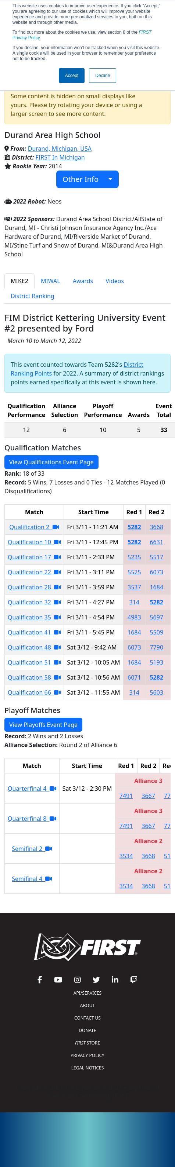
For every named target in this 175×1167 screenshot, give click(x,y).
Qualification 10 (34, 542)
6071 (134, 677)
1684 (156, 587)
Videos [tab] (115, 281)
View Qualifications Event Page (51, 462)
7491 (126, 796)
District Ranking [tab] (32, 296)
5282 (134, 527)
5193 (156, 662)
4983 (134, 617)
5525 (134, 572)
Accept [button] (72, 75)
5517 (156, 557)
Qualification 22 (34, 572)
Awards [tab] (83, 281)
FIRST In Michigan (60, 157)
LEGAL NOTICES (87, 1068)
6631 (156, 542)
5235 (134, 557)
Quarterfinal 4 (32, 788)
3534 (126, 856)
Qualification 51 (34, 662)
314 (134, 602)
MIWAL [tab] (50, 281)
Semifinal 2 (32, 849)
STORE (87, 1043)
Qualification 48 (34, 647)
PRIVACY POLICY (87, 1055)
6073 (156, 572)
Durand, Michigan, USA (60, 148)
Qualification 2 (34, 527)
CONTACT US (87, 1018)
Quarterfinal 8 (32, 819)
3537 (134, 587)
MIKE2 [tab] (19, 281)
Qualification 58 (34, 677)
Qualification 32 (34, 602)
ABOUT (87, 1005)
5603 (156, 692)
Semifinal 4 (32, 879)
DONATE (87, 1030)
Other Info (84, 179)
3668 (156, 527)
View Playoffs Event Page (43, 725)
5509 (156, 632)
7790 (156, 647)
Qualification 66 (34, 692)
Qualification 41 (34, 632)
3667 (148, 796)
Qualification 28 (34, 587)
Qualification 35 (34, 617)
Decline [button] (102, 75)
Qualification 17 (34, 557)
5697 (156, 617)
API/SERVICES (87, 993)
